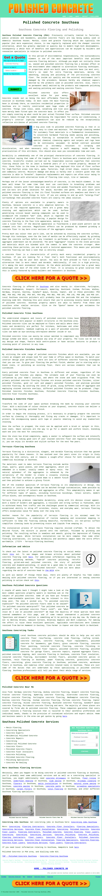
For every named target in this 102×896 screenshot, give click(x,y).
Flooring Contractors (33, 827)
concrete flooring (64, 64)
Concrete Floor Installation (40, 829)
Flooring (50, 877)
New (24, 877)
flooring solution (32, 711)
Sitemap (3, 877)
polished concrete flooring (72, 773)
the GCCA (49, 571)
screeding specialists (88, 786)
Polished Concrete (79, 829)
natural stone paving (85, 784)
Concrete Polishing (65, 835)
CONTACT (85, 16)
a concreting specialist (83, 776)
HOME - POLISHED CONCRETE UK (51, 868)
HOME (64, 16)
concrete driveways (56, 778)
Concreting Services (12, 829)
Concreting (14, 827)
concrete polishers (29, 297)
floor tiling (89, 778)
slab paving (55, 781)
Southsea (44, 287)
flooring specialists (22, 792)
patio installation (48, 784)
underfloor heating (23, 781)
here (30, 557)
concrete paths (53, 786)
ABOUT (77, 16)
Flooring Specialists (88, 827)
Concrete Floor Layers (13, 843)
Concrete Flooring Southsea (54, 856)
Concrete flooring (11, 287)
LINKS (70, 16)
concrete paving (21, 786)
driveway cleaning (86, 781)
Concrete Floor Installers (60, 827)
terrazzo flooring (50, 485)
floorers (17, 784)
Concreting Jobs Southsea (84, 822)
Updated (29, 877)
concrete (21, 303)
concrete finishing (85, 646)
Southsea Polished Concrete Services (30, 721)
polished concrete (47, 38)
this (12, 554)
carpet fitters (24, 789)
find (10, 692)
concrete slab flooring (66, 638)
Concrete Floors (39, 877)
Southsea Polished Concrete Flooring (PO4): (26, 35)
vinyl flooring (55, 789)
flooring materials (73, 72)
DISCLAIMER (94, 16)
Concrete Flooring (73, 832)
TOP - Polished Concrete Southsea (19, 856)
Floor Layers (92, 832)
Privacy (98, 877)
